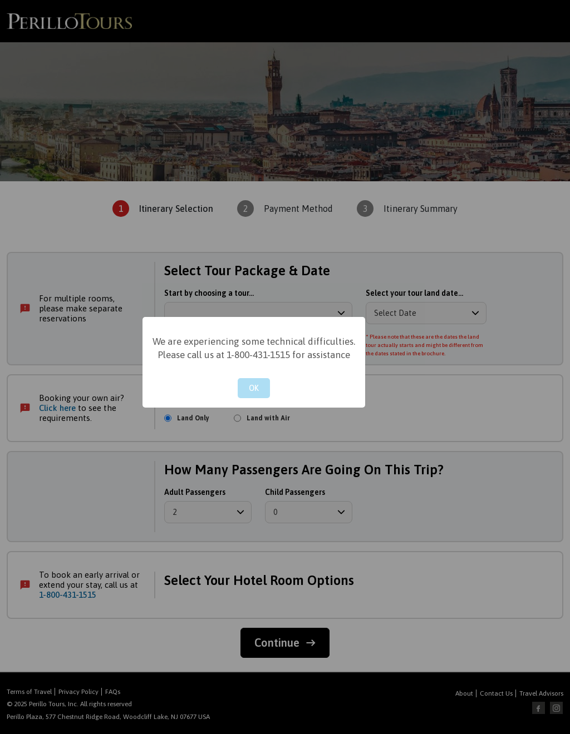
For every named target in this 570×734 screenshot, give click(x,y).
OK (254, 388)
